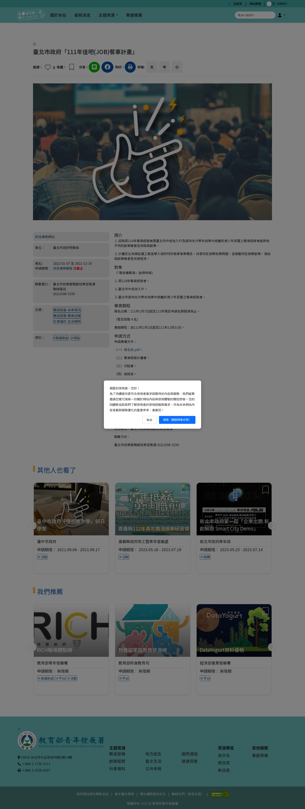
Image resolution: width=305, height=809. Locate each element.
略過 (149, 420)
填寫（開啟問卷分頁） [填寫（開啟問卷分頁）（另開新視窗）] (177, 420)
